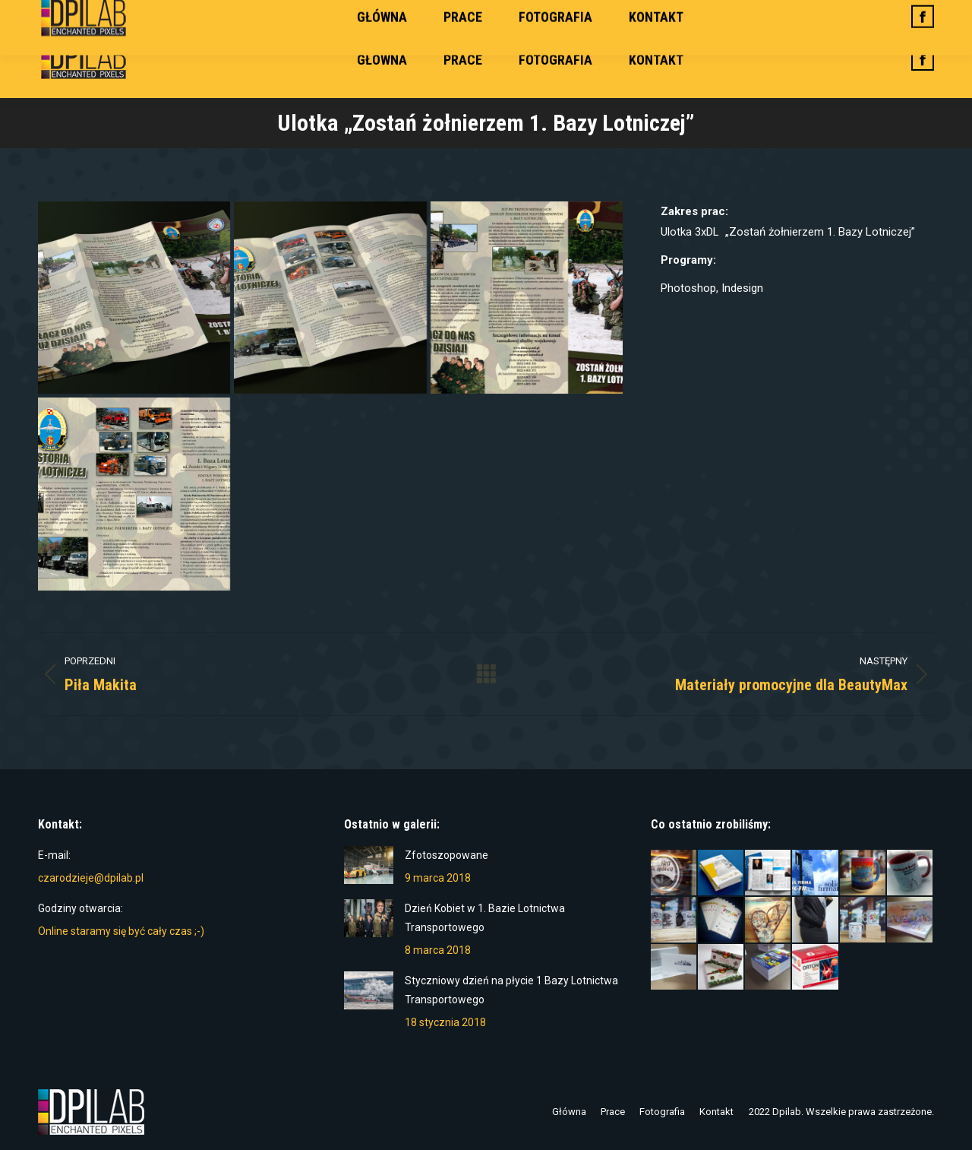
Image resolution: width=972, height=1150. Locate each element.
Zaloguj (909, 11)
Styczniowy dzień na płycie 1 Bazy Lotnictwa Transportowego (511, 990)
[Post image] (368, 865)
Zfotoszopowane (446, 855)
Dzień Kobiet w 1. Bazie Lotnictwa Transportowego (485, 917)
